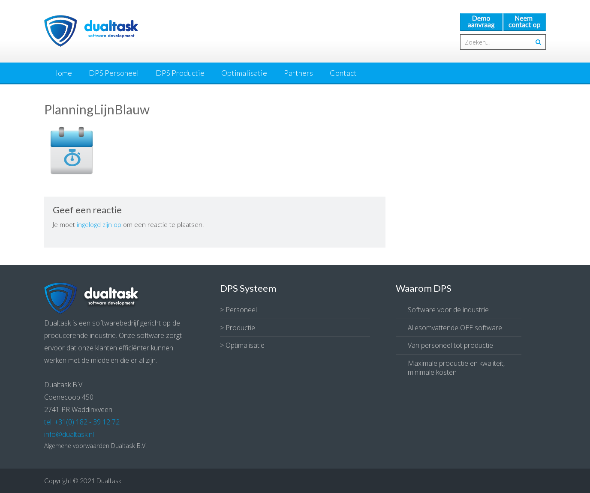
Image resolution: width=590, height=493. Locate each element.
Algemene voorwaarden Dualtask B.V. (95, 446)
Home (62, 73)
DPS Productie (180, 73)
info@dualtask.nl (69, 434)
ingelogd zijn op (99, 224)
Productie (240, 327)
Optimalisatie (244, 73)
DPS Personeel (114, 73)
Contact (343, 73)
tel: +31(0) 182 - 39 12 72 (82, 422)
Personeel (241, 309)
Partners (298, 73)
